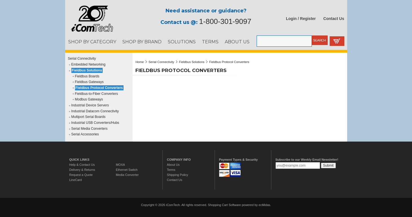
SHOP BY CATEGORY (92, 41)
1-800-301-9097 (225, 21)
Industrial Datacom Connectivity (95, 111)
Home (139, 62)
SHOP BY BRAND (142, 41)
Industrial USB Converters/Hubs (95, 123)
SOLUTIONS (182, 41)
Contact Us (333, 18)
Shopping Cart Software (224, 205)
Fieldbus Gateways (89, 82)
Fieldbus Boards (87, 76)
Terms (171, 169)
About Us (173, 164)
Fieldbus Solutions (87, 70)
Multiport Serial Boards (88, 117)
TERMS (210, 41)
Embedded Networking (88, 64)
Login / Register (301, 18)
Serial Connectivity (82, 59)
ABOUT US (237, 41)
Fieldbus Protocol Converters (99, 88)
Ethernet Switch (127, 169)
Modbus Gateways (89, 99)
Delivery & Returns (82, 169)
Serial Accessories (85, 134)
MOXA (120, 164)
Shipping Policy (177, 174)
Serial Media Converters (89, 129)
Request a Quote (81, 174)
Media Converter (127, 174)
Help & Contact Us (82, 164)
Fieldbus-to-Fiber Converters (96, 94)
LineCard (75, 180)
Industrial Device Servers (90, 105)
